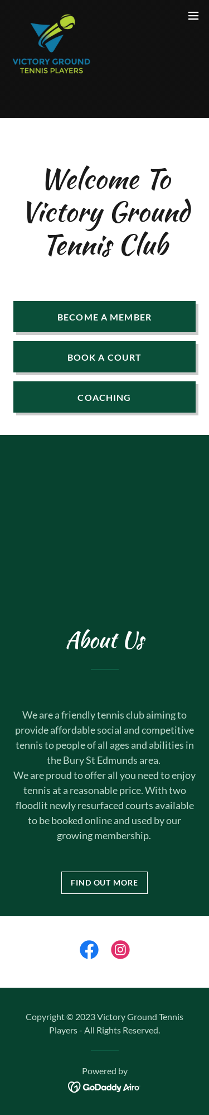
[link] (52, 16)
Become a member (104, 317)
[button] (193, 15)
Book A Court (104, 357)
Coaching (104, 397)
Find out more (105, 882)
